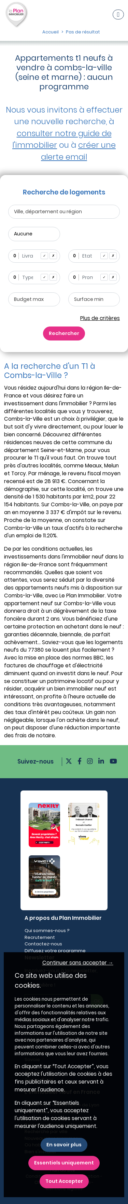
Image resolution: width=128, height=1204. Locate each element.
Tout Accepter (64, 1181)
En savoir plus (64, 1144)
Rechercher (64, 333)
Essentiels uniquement (64, 1162)
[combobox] (34, 256)
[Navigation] (118, 14)
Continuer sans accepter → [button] (77, 962)
